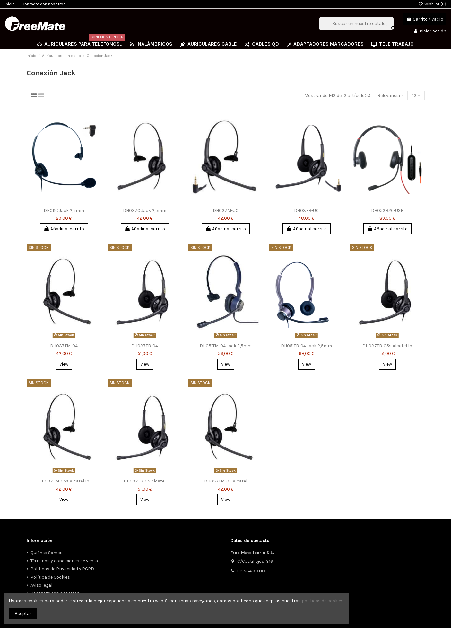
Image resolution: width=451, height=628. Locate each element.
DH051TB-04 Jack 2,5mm (306, 346)
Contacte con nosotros (43, 4)
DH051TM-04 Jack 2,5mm (226, 346)
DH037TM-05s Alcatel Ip (64, 481)
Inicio (10, 4)
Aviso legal (41, 585)
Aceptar (23, 613)
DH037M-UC (226, 210)
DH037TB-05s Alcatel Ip (387, 346)
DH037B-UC (306, 210)
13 (416, 95)
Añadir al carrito (64, 229)
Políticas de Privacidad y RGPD (62, 568)
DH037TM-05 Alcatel (225, 481)
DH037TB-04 (144, 346)
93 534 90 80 (251, 571)
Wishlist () (432, 4)
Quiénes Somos (46, 552)
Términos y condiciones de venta (64, 560)
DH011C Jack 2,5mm (64, 210)
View (63, 364)
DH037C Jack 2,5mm (144, 210)
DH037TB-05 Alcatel (145, 481)
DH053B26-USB (387, 210)
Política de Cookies (50, 577)
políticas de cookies (322, 601)
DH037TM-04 (64, 346)
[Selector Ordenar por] (391, 95)
